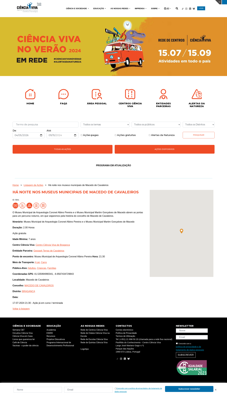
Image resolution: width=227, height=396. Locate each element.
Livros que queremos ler (24, 339)
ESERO (50, 333)
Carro (44, 262)
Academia (51, 330)
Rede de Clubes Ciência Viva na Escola (95, 335)
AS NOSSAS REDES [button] (119, 8)
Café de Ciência (20, 342)
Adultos (32, 268)
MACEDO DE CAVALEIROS (39, 285)
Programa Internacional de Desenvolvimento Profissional (60, 344)
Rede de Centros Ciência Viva (94, 330)
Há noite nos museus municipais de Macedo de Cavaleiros (78, 185)
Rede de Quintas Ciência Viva (94, 342)
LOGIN (201, 8)
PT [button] (166, 8)
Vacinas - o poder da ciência (26, 345)
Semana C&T (19, 330)
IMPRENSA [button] (140, 8)
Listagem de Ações (33, 185)
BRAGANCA (28, 291)
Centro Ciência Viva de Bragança (53, 245)
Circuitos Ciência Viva (23, 333)
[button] (181, 231)
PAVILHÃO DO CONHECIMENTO (100, 2)
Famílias (51, 268)
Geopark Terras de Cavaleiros (48, 250)
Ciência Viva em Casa (23, 336)
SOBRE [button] (154, 8)
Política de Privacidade (126, 333)
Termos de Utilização (125, 336)
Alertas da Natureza (162, 135)
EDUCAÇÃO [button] (99, 8)
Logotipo (85, 349)
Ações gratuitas (125, 135)
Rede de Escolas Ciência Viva (94, 339)
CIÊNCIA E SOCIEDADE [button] (76, 8)
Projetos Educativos (56, 339)
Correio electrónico (124, 330)
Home (16, 185)
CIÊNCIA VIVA (151, 2)
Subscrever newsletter (189, 389)
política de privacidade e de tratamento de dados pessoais (190, 348)
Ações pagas (90, 135)
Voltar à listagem (21, 309)
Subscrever (186, 355)
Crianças (41, 268)
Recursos (51, 336)
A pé (37, 262)
